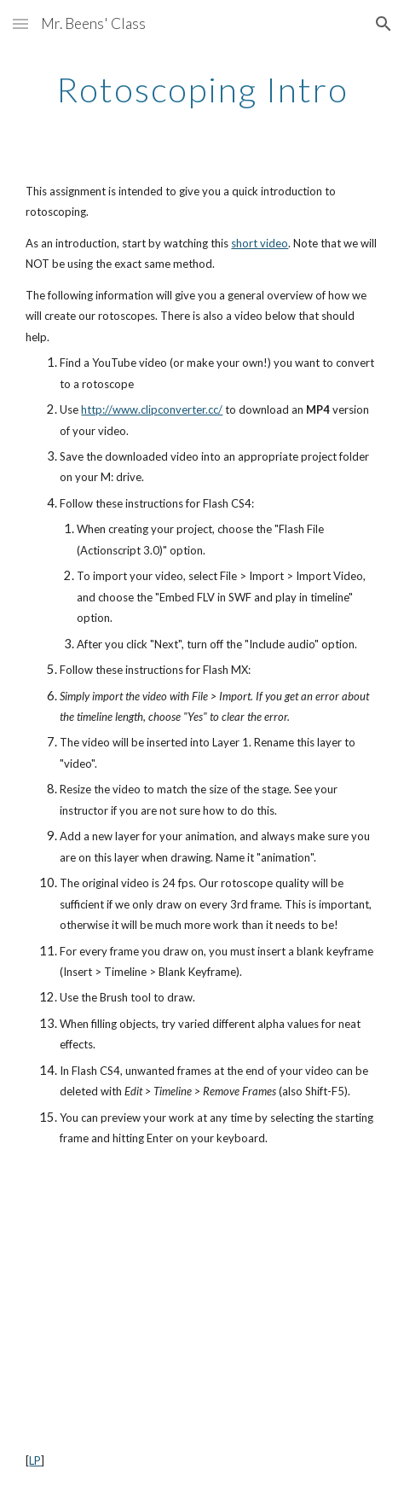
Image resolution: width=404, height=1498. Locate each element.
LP (35, 1460)
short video (259, 243)
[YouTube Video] (201, 1299)
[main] (201, 89)
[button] (20, 23)
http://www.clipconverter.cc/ (151, 409)
